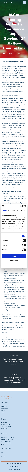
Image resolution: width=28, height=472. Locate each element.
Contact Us (4, 414)
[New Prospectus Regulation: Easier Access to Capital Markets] (14, 360)
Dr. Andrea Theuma (13, 63)
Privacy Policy (4, 422)
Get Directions (5, 457)
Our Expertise (4, 408)
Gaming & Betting (14, 10)
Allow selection (14, 260)
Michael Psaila (8, 53)
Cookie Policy (4, 428)
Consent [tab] (5, 210)
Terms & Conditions (6, 426)
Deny (14, 264)
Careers (3, 412)
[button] (24, 3)
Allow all (14, 256)
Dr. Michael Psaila (11, 327)
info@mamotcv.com (6, 453)
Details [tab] (14, 210)
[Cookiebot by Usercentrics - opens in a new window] (20, 206)
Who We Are (4, 406)
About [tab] (23, 210)
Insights (3, 410)
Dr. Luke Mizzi (11, 329)
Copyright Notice (5, 424)
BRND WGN (17, 469)
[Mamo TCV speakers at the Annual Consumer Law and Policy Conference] (14, 379)
